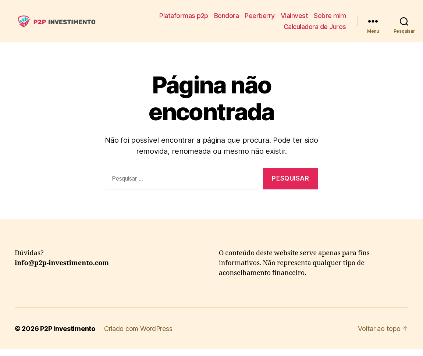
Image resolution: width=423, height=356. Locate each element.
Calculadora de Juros (315, 30)
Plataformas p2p (183, 19)
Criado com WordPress (138, 335)
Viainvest (294, 19)
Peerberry (260, 19)
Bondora (226, 19)
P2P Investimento (67, 335)
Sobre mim (330, 19)
